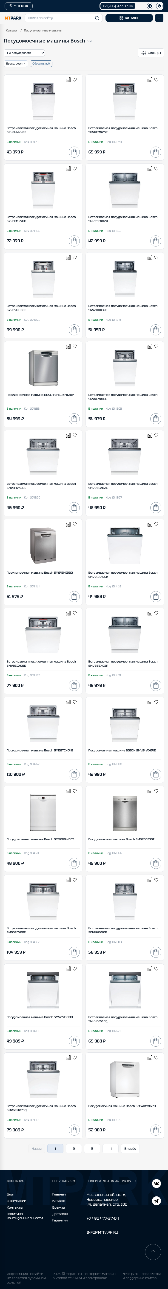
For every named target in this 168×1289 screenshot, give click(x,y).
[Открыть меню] (159, 18)
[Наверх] (153, 1252)
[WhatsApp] (159, 6)
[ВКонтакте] (156, 1201)
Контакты (15, 1207)
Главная (59, 1194)
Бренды (58, 1207)
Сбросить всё (41, 63)
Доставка (60, 1214)
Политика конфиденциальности (25, 1216)
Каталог (12, 30)
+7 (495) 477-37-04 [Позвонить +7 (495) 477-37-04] (118, 6)
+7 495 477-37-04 (102, 1218)
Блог (10, 1194)
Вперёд (130, 1149)
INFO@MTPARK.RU (102, 1232)
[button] (64, 18)
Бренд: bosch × (16, 63)
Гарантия (60, 1220)
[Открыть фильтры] (151, 52)
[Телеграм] (150, 6)
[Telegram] (156, 1184)
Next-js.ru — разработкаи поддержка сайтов (141, 1276)
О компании (16, 1201)
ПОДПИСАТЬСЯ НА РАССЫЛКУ (111, 1181)
